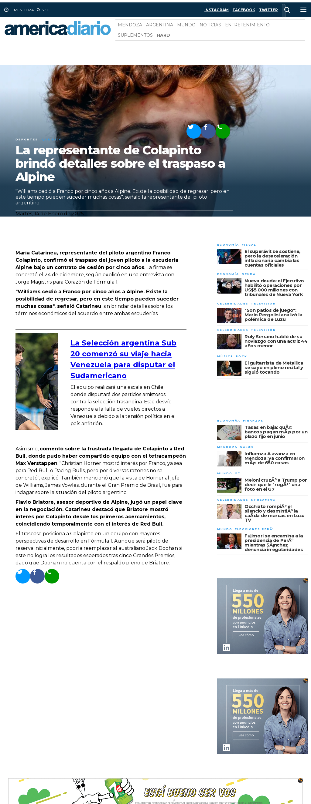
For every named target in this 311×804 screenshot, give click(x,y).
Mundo (186, 25)
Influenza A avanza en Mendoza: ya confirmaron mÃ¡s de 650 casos (274, 458)
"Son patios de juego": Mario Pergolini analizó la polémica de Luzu (273, 314)
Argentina (159, 25)
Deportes (26, 139)
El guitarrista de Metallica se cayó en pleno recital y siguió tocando (273, 367)
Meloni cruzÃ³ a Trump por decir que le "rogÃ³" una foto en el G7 (275, 484)
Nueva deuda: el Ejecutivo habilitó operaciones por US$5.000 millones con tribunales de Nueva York (274, 287)
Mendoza (130, 25)
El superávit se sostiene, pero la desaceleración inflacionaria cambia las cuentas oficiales (272, 258)
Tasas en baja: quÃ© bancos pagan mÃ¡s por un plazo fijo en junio (275, 431)
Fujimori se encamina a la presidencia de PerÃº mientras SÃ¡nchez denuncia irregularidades (273, 542)
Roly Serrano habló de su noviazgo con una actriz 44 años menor (275, 341)
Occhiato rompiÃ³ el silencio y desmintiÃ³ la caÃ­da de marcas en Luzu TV (274, 513)
